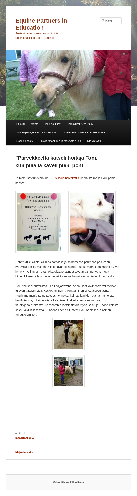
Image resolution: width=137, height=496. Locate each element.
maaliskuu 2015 (24, 437)
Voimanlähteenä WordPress (68, 482)
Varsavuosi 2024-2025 (80, 123)
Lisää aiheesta (24, 140)
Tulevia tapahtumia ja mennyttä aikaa (60, 140)
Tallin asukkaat (53, 123)
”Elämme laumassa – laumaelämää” (84, 132)
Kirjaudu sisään (24, 452)
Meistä (34, 123)
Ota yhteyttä (94, 140)
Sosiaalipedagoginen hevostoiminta (36, 132)
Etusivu (20, 123)
